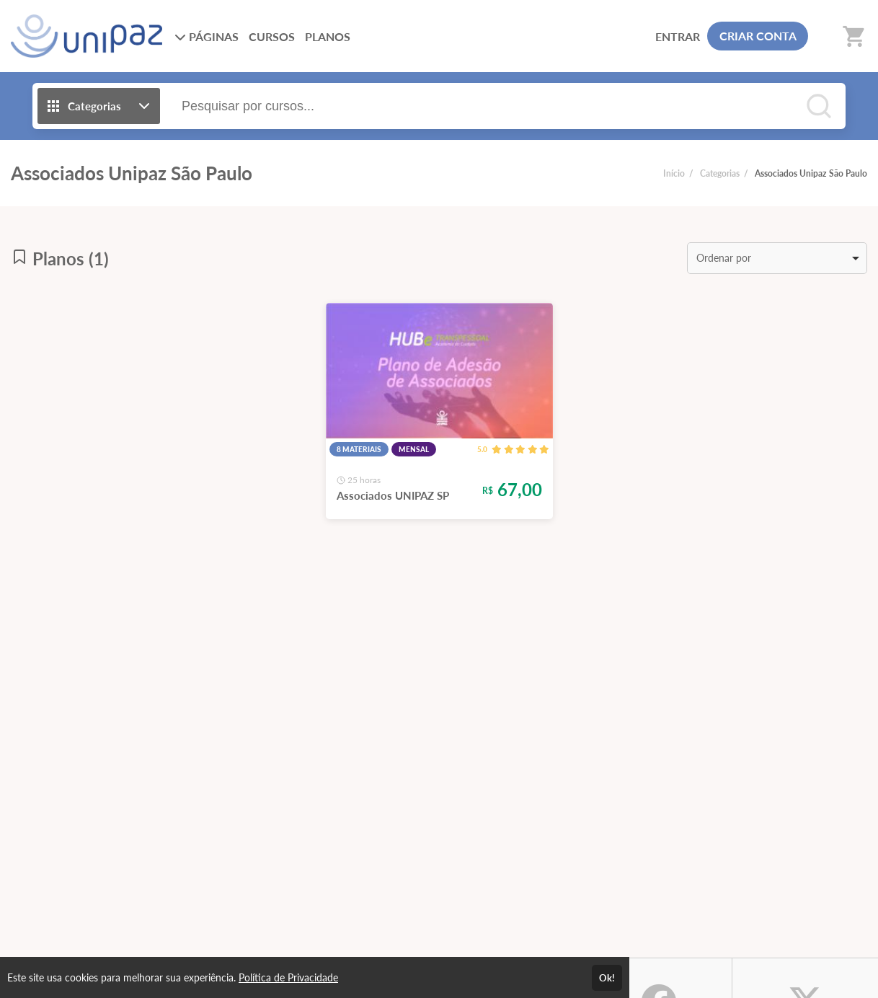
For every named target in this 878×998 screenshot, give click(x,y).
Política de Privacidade (288, 977)
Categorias (720, 173)
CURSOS (272, 36)
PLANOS (327, 36)
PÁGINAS (206, 36)
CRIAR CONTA (758, 36)
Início (674, 173)
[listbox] (777, 258)
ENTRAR (677, 36)
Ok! (607, 978)
